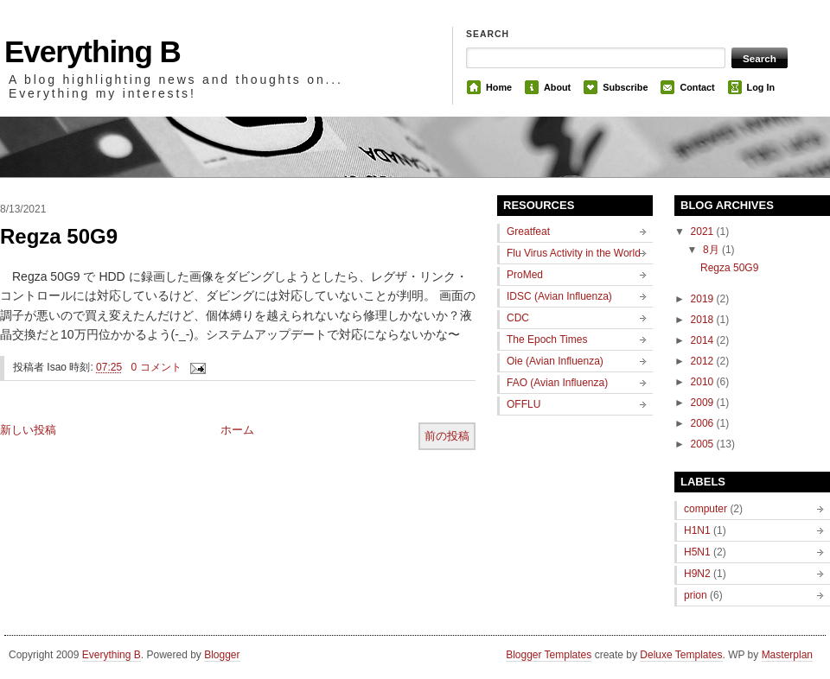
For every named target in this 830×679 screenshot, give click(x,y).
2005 (704, 444)
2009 (704, 403)
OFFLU (523, 404)
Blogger (221, 655)
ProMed (525, 275)
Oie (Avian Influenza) (555, 361)
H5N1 (697, 552)
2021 (704, 231)
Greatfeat (528, 231)
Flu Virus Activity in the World (574, 253)
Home (499, 87)
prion (695, 595)
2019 (704, 299)
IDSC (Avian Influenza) (559, 296)
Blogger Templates (548, 655)
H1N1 (697, 530)
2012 (704, 361)
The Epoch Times (547, 339)
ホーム (237, 429)
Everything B (92, 51)
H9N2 (697, 574)
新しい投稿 (28, 429)
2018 (704, 320)
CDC (518, 318)
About (557, 87)
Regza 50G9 (59, 236)
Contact (697, 87)
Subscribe (625, 87)
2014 (704, 340)
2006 (704, 423)
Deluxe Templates (681, 655)
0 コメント (156, 367)
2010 (704, 382)
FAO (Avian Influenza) (557, 383)
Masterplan (787, 655)
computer (705, 509)
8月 (712, 250)
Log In (761, 87)
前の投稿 (447, 435)
